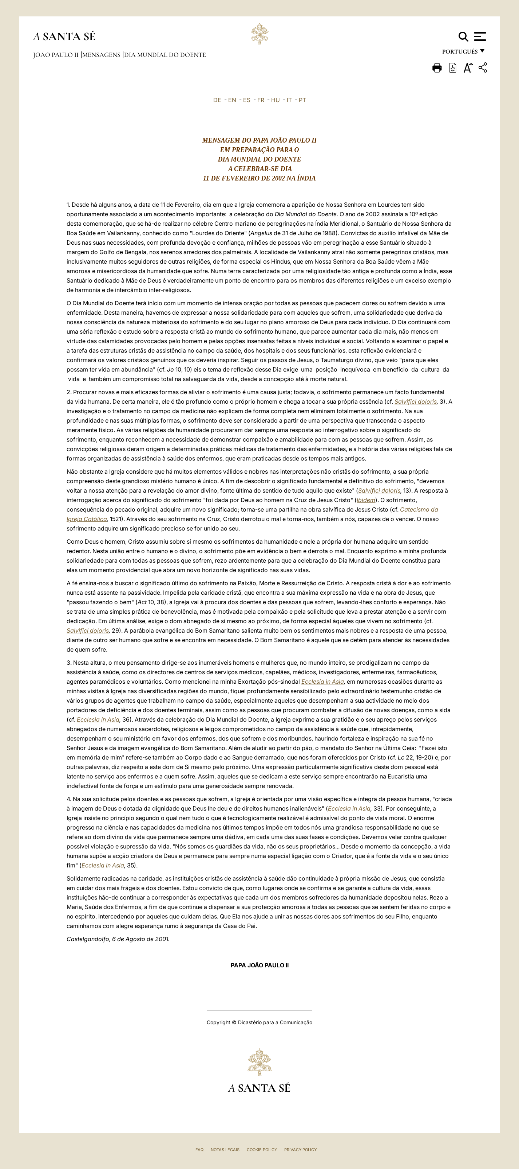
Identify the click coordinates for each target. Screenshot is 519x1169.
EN (232, 100)
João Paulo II (56, 55)
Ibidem (366, 500)
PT (302, 100)
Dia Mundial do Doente (165, 55)
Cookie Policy (262, 1149)
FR (260, 100)
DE (217, 100)
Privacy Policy (300, 1149)
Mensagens (102, 55)
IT (289, 100)
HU (275, 100)
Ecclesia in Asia (322, 681)
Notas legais (225, 1149)
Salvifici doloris (416, 401)
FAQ (199, 1149)
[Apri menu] (479, 36)
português (459, 53)
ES (246, 100)
